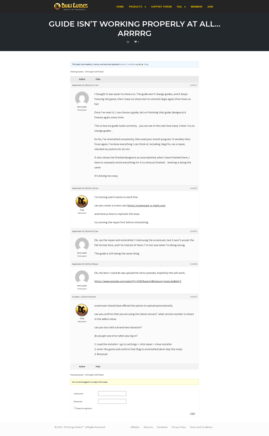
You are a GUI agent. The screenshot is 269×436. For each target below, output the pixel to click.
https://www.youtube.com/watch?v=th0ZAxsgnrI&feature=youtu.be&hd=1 (137, 281)
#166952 (193, 188)
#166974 (193, 296)
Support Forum (161, 6)
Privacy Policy (179, 427)
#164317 (193, 85)
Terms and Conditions (201, 427)
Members (196, 6)
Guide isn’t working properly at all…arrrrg (134, 28)
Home (120, 6)
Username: (79, 393)
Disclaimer (162, 427)
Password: (78, 401)
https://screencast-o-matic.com (146, 205)
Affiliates (135, 427)
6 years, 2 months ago (128, 64)
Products (135, 6)
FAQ (179, 6)
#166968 (193, 264)
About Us (148, 427)
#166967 (193, 231)
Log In (192, 413)
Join (210, 6)
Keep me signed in (84, 408)
